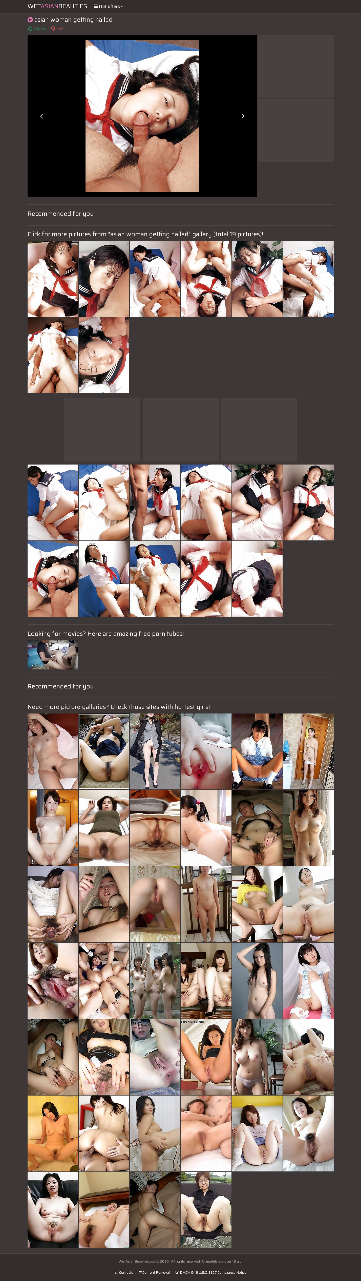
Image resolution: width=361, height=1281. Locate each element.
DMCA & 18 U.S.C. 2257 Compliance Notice (211, 1272)
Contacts (124, 1272)
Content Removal (154, 1272)
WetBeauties (57, 6)
